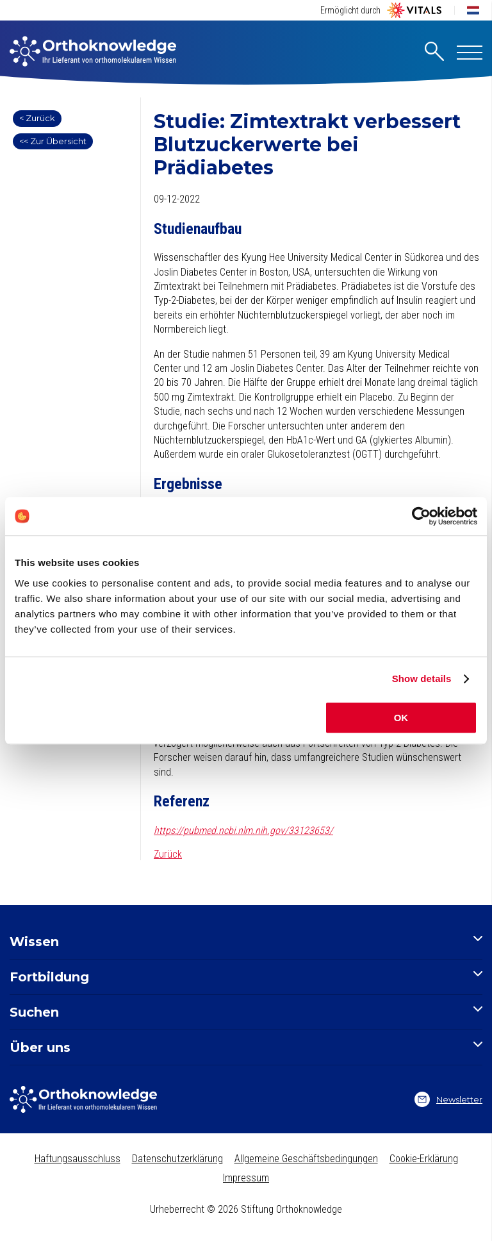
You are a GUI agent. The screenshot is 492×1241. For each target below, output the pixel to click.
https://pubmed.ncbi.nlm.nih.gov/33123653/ (243, 830)
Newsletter (448, 1099)
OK (401, 717)
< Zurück (37, 118)
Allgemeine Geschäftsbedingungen (306, 1159)
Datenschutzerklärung (177, 1159)
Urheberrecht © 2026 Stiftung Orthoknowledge (246, 1209)
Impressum (246, 1178)
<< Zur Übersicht (52, 141)
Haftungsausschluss (77, 1159)
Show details (422, 678)
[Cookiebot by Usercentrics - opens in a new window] (421, 516)
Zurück (168, 854)
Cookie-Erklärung (424, 1159)
